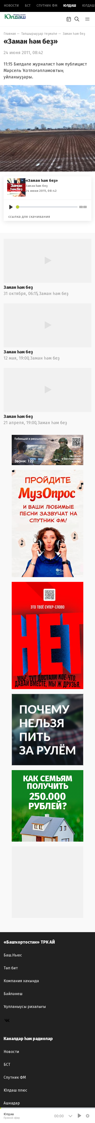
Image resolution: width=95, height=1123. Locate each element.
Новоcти (11, 6)
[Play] (11, 207)
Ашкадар (12, 1103)
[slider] (47, 207)
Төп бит (11, 968)
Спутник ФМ (47, 6)
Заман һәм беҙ (74, 34)
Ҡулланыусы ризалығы (25, 1006)
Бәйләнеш (13, 993)
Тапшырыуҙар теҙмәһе (39, 34)
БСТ (28, 6)
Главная (10, 34)
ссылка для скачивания (29, 216)
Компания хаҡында (21, 981)
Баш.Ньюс (13, 955)
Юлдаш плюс (15, 1090)
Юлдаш (69, 6)
